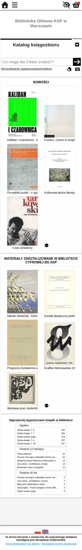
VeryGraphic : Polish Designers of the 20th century (40, 488)
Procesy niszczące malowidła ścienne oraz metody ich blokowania (47, 457)
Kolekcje (46, 68)
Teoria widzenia (24, 454)
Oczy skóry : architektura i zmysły (32, 464)
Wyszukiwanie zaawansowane (21, 68)
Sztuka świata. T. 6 (25, 440)
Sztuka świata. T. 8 (25, 430)
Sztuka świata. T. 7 (25, 433)
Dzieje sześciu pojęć (26, 437)
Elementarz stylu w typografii (30, 467)
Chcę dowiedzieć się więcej (22, 543)
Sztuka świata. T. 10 (26, 444)
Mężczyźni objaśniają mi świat (30, 484)
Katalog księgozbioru (36, 44)
